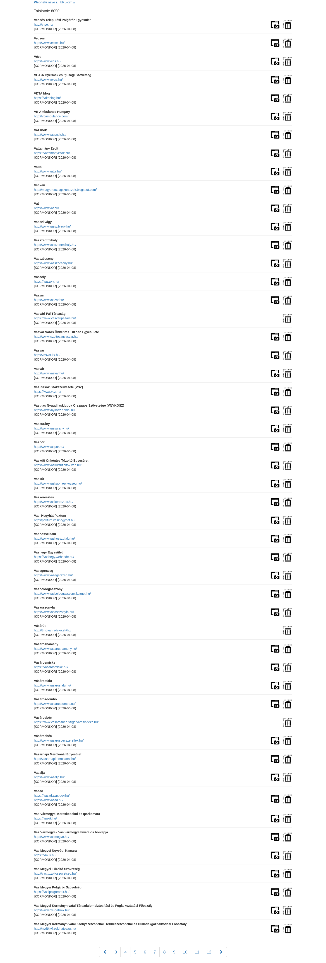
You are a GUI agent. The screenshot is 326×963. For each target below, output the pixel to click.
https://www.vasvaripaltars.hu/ (55, 318)
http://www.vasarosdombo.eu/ (55, 704)
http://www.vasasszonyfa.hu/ (54, 612)
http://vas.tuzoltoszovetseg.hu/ (55, 873)
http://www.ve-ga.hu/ (48, 79)
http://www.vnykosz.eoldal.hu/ (55, 410)
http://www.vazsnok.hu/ (50, 134)
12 (209, 952)
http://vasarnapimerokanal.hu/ (55, 759)
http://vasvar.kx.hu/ (47, 355)
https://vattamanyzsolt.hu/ (52, 153)
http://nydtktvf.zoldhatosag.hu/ (55, 928)
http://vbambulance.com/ (51, 116)
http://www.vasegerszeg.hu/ (53, 575)
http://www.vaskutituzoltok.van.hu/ (58, 465)
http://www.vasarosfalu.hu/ (52, 685)
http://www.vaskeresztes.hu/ (53, 502)
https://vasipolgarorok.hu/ (51, 892)
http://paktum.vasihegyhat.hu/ (54, 520)
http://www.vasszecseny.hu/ (53, 263)
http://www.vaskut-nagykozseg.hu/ (58, 483)
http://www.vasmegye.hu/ (51, 837)
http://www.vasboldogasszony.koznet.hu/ (62, 593)
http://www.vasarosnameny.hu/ (55, 648)
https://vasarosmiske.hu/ (51, 667)
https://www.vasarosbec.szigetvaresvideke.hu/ (66, 722)
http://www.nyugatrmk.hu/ (52, 910)
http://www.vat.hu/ (46, 208)
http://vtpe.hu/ (43, 24)
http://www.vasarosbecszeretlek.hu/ (59, 740)
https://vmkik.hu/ (45, 818)
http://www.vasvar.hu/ (49, 373)
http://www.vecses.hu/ (49, 43)
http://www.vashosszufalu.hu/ (54, 538)
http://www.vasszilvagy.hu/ (52, 226)
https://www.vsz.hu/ (47, 391)
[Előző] (105, 952)
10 (185, 952)
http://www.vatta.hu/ (48, 171)
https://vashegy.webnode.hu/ (54, 557)
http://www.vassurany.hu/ (51, 428)
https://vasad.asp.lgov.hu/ (52, 795)
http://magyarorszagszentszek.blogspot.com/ (65, 190)
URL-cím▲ (68, 2)
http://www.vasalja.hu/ (49, 777)
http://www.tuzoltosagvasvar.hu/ (56, 336)
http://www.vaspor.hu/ (49, 447)
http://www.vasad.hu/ (48, 800)
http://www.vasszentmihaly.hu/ (55, 245)
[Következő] (221, 952)
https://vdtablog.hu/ (47, 98)
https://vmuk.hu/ (45, 855)
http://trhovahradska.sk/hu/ (52, 630)
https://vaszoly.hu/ (46, 281)
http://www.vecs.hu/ (47, 61)
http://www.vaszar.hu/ (49, 300)
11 (197, 952)
